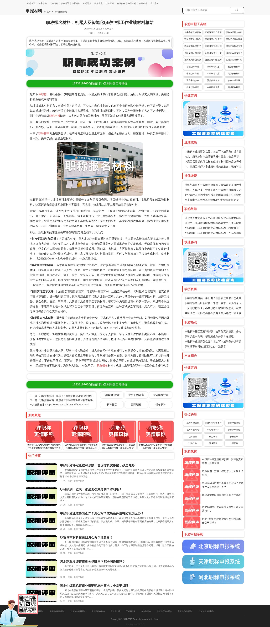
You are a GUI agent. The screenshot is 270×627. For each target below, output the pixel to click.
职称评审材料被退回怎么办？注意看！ (207, 346)
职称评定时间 (192, 430)
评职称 (47, 12)
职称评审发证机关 (206, 611)
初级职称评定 (192, 87)
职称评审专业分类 (213, 53)
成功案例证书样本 (192, 53)
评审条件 (42, 3)
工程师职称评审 (98, 611)
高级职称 (143, 3)
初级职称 (121, 3)
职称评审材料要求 (78, 611)
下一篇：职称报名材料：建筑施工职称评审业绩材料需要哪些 (62, 400)
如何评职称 (146, 611)
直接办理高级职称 (234, 60)
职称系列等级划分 (192, 60)
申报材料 (76, 3)
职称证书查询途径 (234, 39)
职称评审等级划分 (234, 53)
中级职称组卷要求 (57, 611)
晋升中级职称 (192, 80)
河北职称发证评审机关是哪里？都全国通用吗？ (92, 561)
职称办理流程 (192, 423)
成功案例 (154, 3)
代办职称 (213, 436)
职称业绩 (234, 436)
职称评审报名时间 (213, 46)
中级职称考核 (192, 73)
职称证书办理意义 (192, 46)
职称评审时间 (213, 430)
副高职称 (136, 404)
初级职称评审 (234, 66)
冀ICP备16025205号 (135, 624)
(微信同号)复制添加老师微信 (99, 83)
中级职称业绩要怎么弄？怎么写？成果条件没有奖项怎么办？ (102, 513)
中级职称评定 (213, 87)
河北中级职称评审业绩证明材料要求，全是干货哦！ (95, 586)
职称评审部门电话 (213, 32)
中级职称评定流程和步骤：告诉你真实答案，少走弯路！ (99, 465)
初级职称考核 (192, 66)
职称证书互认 (234, 80)
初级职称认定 (213, 66)
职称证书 (193, 436)
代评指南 (54, 3)
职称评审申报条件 (192, 39)
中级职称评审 (136, 394)
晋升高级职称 (213, 80)
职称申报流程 (234, 423)
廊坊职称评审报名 (164, 611)
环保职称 (213, 443)
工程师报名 (131, 611)
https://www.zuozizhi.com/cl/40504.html (68, 404)
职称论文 (87, 3)
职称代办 (193, 443)
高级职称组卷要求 (185, 611)
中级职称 (132, 3)
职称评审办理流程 (213, 39)
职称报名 (102, 365)
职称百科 (110, 3)
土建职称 (234, 443)
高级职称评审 (234, 73)
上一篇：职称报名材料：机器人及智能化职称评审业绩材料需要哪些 (66, 396)
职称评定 (112, 404)
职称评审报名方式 (234, 46)
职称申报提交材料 (234, 32)
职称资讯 (98, 3)
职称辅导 (65, 3)
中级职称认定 (213, 73)
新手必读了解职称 (192, 32)
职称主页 (31, 3)
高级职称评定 (234, 87)
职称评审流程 (234, 430)
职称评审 (44, 133)
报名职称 (160, 404)
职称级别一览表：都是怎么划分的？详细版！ (210, 336)
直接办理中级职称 (213, 60)
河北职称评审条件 (213, 423)
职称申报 (54, 115)
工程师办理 (115, 611)
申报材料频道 (60, 12)
